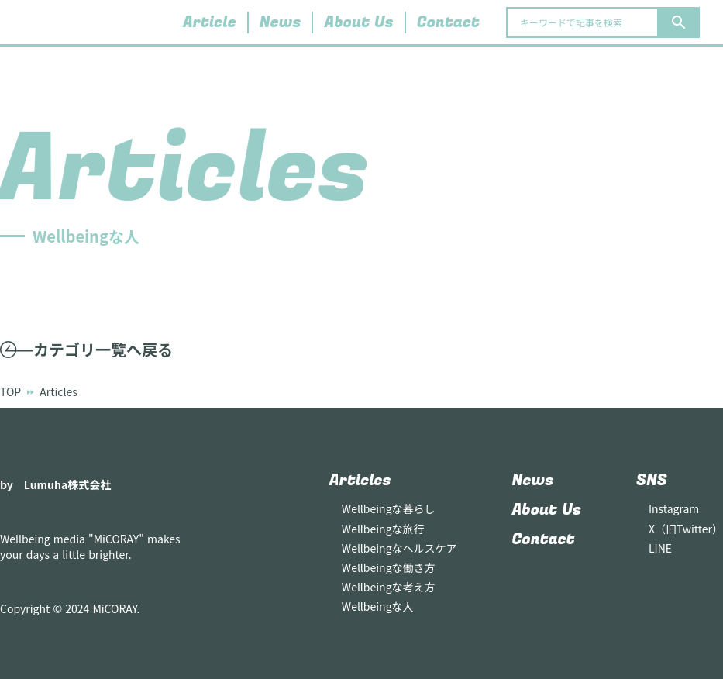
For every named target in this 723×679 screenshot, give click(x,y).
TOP (10, 391)
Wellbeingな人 (378, 606)
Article (209, 22)
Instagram (674, 508)
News (280, 22)
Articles (360, 480)
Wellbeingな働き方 (389, 567)
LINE (660, 548)
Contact (448, 22)
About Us (358, 22)
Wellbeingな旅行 (383, 528)
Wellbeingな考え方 (389, 587)
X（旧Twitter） (686, 528)
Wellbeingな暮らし (389, 508)
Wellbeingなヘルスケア (399, 548)
